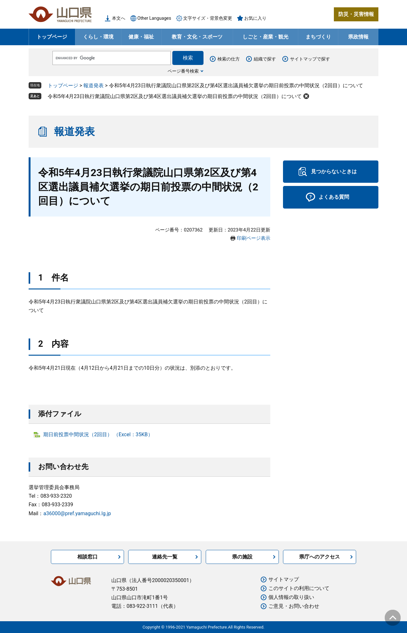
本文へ (118, 18)
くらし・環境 (98, 37)
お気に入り (255, 18)
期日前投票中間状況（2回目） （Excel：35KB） (98, 434)
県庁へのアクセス (319, 557)
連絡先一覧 (164, 557)
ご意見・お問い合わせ (293, 606)
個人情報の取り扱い (291, 597)
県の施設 (242, 557)
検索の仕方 (228, 58)
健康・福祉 (141, 37)
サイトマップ (283, 579)
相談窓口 (87, 557)
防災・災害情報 (356, 14)
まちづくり (318, 37)
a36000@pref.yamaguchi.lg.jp (77, 513)
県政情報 (358, 37)
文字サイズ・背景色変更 (207, 18)
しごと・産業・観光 (265, 37)
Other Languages (154, 18)
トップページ (52, 37)
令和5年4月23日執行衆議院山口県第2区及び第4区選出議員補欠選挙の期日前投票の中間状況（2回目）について (175, 96)
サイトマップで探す (310, 58)
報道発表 (93, 85)
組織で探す (265, 58)
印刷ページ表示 (253, 238)
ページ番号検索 (183, 71)
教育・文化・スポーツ (197, 37)
